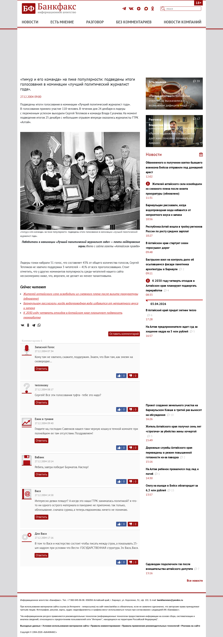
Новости (30, 22)
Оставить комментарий (124, 334)
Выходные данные (30, 626)
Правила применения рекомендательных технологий (150, 626)
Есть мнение (62, 22)
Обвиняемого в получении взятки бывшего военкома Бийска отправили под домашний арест (174, 167)
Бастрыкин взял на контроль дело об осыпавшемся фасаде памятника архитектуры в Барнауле (170, 264)
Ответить (41, 369)
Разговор (95, 22)
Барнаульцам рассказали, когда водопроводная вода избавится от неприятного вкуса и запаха (168, 210)
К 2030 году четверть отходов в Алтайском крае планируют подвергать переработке (171, 285)
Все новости (195, 580)
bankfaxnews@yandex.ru (170, 600)
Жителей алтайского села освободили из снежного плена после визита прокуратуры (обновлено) (174, 188)
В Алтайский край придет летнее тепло (171, 310)
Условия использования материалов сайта (65, 626)
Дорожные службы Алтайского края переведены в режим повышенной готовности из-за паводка (169, 452)
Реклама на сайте (190, 626)
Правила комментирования (105, 626)
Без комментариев (133, 22)
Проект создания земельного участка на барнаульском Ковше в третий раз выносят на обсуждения (174, 410)
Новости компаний (182, 22)
